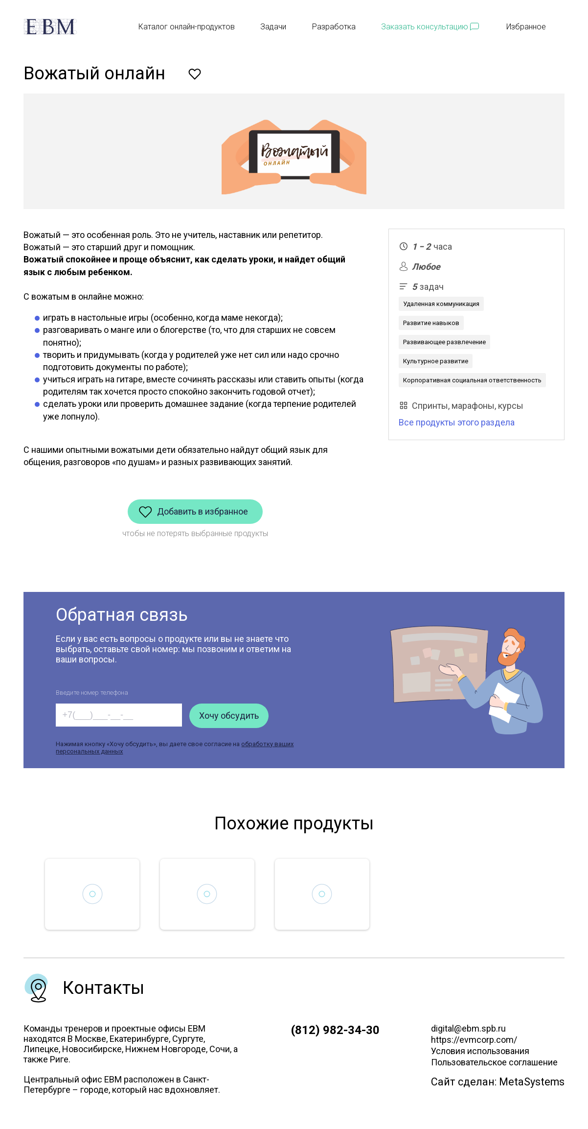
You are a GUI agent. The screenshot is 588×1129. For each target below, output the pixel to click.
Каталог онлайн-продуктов (186, 26)
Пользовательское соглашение (494, 1062)
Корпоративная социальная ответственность (472, 380)
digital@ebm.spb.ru (468, 1028)
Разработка (334, 26)
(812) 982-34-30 (335, 1030)
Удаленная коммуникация (441, 303)
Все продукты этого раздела (457, 422)
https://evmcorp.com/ (474, 1040)
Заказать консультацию (424, 26)
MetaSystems (532, 1082)
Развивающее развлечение (444, 342)
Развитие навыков (431, 323)
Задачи (273, 26)
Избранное (535, 27)
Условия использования (480, 1051)
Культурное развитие (435, 361)
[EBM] (50, 26)
